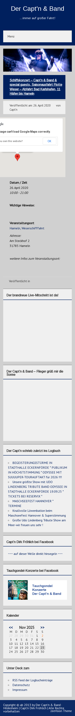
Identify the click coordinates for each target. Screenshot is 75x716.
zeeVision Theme (61, 711)
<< (11, 627)
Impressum (19, 690)
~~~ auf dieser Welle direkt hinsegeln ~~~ (35, 554)
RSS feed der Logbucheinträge (32, 680)
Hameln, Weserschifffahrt (27, 228)
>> (42, 627)
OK (49, 141)
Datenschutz (21, 685)
